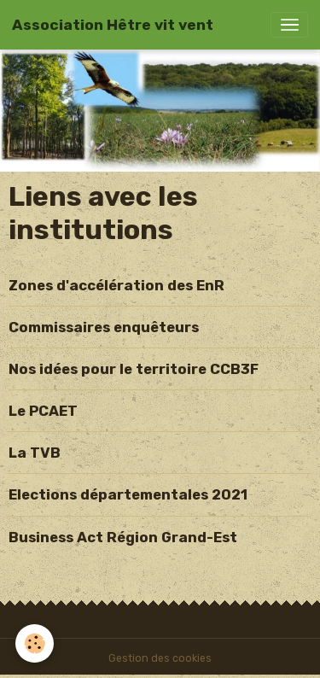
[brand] (112, 25)
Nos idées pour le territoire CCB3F (134, 368)
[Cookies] (34, 643)
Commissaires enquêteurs (104, 327)
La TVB (35, 452)
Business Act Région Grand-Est (123, 537)
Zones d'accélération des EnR (116, 285)
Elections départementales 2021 (128, 494)
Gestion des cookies (160, 658)
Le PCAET (43, 410)
